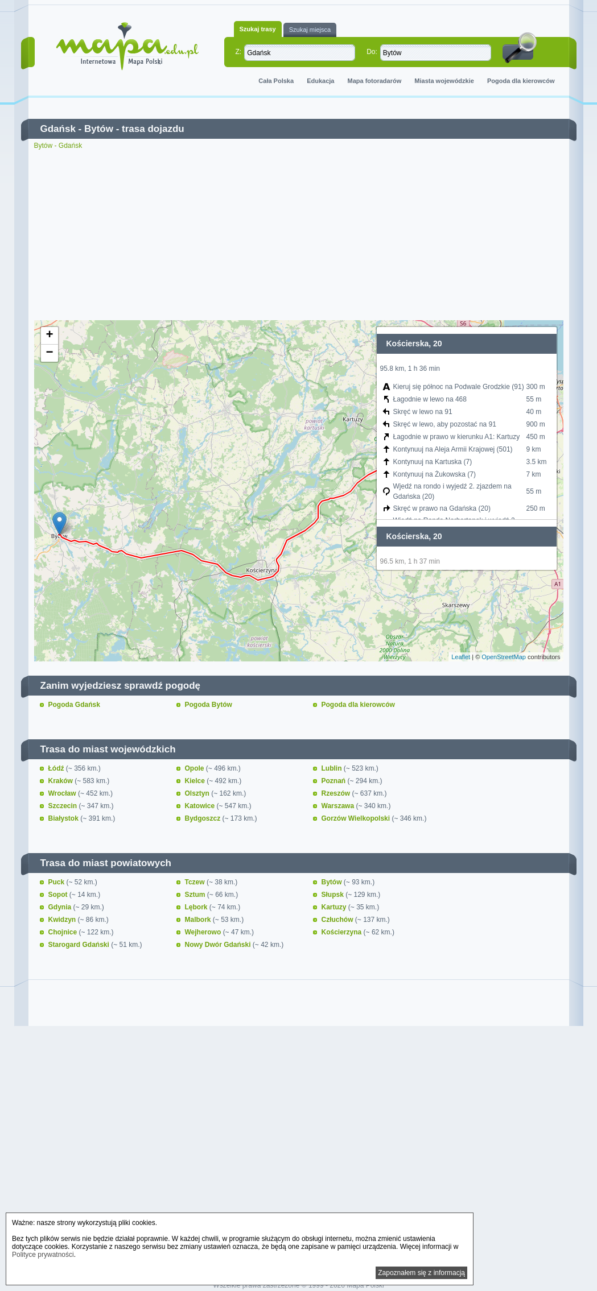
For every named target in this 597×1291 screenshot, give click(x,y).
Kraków (61, 781)
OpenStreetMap (503, 656)
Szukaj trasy (258, 29)
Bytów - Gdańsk (58, 146)
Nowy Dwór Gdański (219, 945)
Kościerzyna (343, 932)
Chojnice (63, 932)
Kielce (196, 781)
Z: (239, 52)
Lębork (197, 907)
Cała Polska (276, 80)
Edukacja (320, 80)
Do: (372, 52)
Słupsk (334, 895)
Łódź (57, 768)
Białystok (64, 818)
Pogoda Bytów (208, 705)
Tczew (196, 882)
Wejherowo (204, 932)
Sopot (58, 895)
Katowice (201, 806)
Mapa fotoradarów (375, 80)
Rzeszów (337, 793)
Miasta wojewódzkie (444, 80)
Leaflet (460, 656)
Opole (195, 768)
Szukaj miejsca (310, 29)
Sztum (196, 895)
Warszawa (339, 806)
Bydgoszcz (204, 818)
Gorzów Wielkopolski (357, 818)
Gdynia (60, 907)
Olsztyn (198, 793)
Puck (57, 882)
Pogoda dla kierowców (521, 80)
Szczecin (63, 806)
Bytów (98, 128)
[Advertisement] (298, 235)
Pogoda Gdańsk (74, 705)
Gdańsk (58, 128)
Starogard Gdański (80, 945)
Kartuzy (335, 907)
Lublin (333, 768)
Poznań (335, 781)
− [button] (49, 353)
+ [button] (49, 335)
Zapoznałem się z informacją (421, 1273)
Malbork (199, 920)
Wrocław (63, 793)
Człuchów (338, 920)
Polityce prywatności (43, 1255)
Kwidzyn (63, 920)
